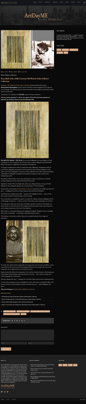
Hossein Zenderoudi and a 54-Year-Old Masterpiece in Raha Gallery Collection (21, 299)
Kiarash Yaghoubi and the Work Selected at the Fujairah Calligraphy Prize (43, 377)
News (34, 2)
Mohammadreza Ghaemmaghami (11, 314)
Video (66, 2)
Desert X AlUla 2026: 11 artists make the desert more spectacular (42, 373)
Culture (73, 2)
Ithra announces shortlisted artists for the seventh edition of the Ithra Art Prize (43, 381)
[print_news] (24, 320)
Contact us (13, 399)
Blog (60, 365)
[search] (15, 2)
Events (75, 365)
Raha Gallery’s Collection (23, 311)
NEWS (59, 50)
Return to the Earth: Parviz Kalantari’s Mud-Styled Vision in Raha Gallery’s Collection (23, 304)
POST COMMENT (6, 349)
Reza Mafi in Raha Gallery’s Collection (40, 311)
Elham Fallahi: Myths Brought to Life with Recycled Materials (17, 302)
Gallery (70, 365)
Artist (61, 2)
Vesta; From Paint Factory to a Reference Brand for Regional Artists (42, 369)
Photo (40, 2)
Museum (55, 2)
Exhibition (47, 2)
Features (65, 365)
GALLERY (60, 52)
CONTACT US (74, 50)
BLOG (66, 52)
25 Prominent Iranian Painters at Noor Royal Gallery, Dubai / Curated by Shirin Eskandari (42, 365)
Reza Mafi (23, 314)
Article (79, 2)
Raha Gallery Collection (9, 311)
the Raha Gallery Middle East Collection (24, 289)
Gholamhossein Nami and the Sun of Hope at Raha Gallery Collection (19, 296)
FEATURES (65, 50)
